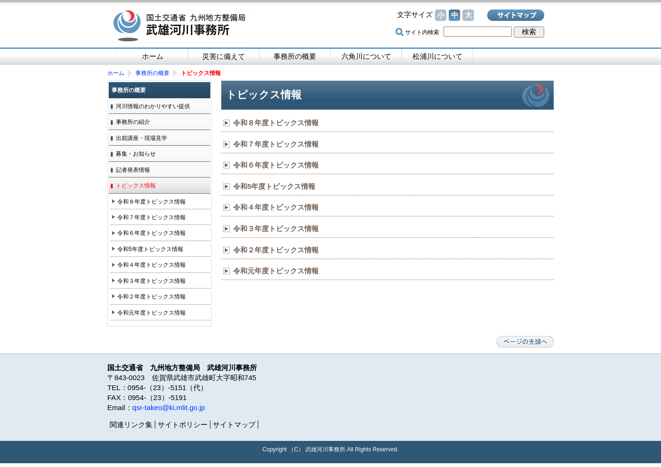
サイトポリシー (183, 424)
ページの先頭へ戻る (525, 341)
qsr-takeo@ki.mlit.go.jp (168, 407)
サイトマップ (515, 15)
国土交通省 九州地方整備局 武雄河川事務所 (183, 26)
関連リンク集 (131, 424)
